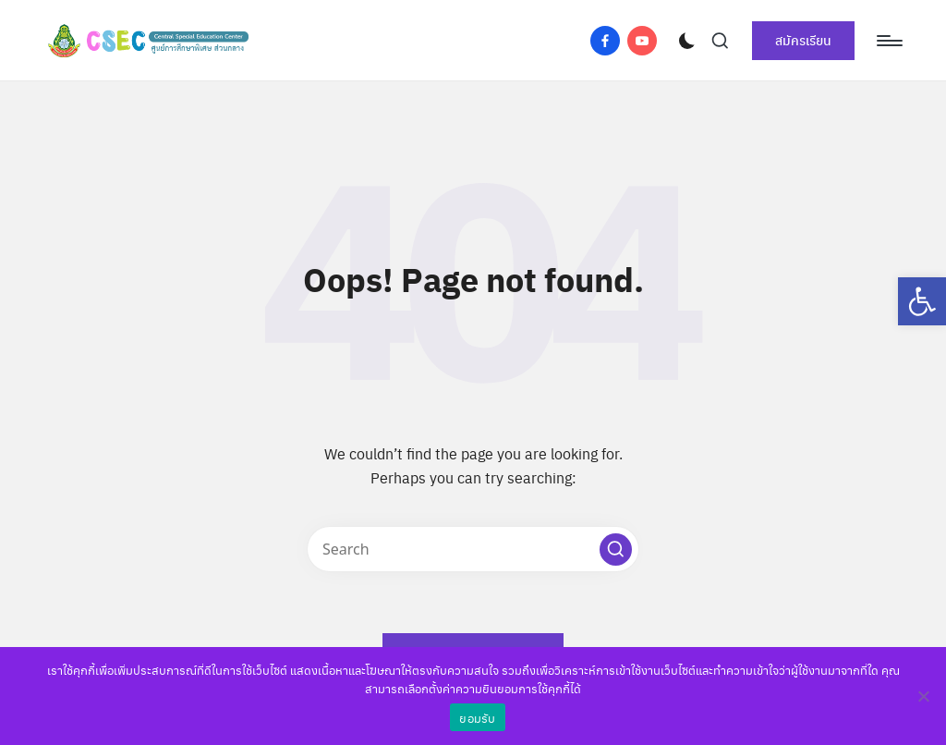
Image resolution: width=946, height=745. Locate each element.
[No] (923, 696)
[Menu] (888, 40)
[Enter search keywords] (473, 549)
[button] (616, 549)
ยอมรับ (477, 718)
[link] (922, 301)
